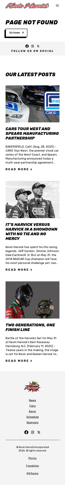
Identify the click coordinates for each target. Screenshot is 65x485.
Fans (32, 406)
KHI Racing (32, 473)
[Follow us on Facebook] (27, 46)
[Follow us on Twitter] (38, 46)
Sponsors (32, 422)
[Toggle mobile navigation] (57, 5)
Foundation (32, 465)
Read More (19, 169)
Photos (32, 458)
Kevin (32, 411)
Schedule (32, 417)
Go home (16, 32)
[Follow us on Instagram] (32, 46)
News (32, 400)
